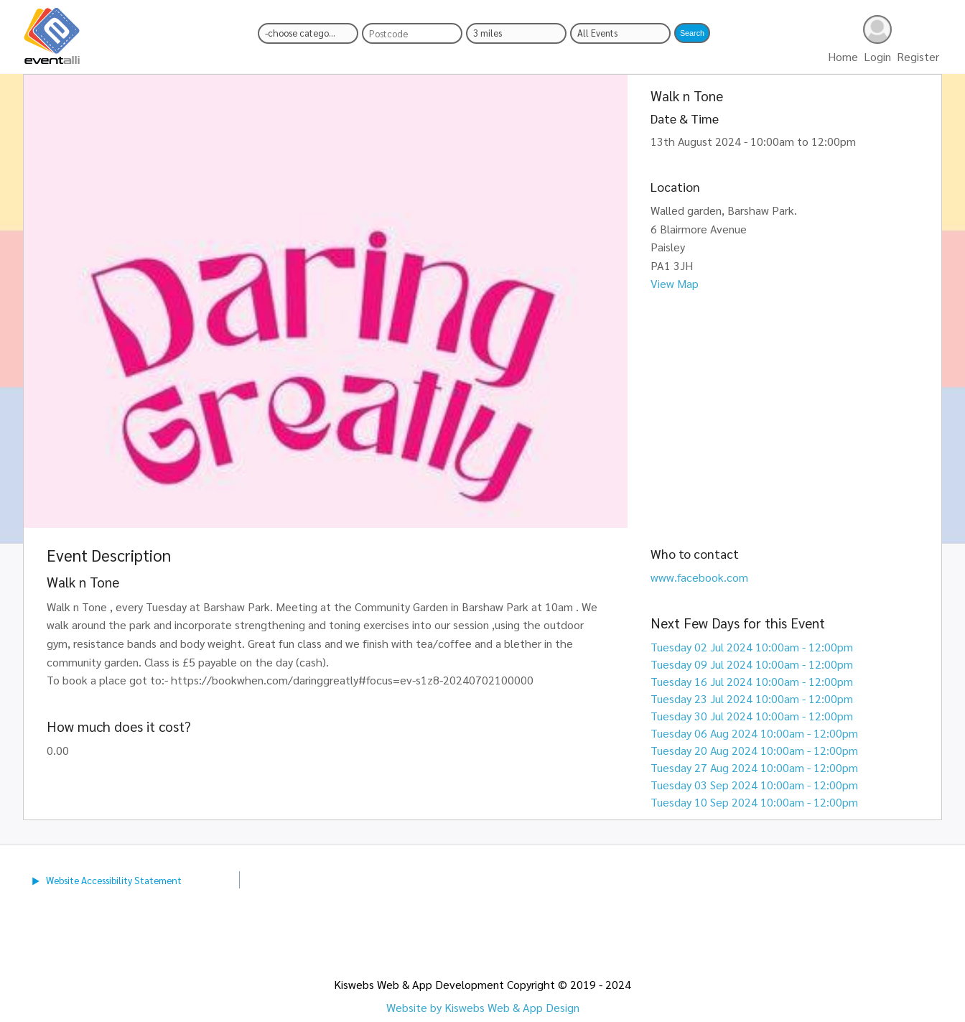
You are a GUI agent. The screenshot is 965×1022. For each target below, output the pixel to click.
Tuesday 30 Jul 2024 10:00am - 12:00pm (752, 715)
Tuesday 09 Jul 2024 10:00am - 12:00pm (752, 664)
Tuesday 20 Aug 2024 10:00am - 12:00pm (754, 750)
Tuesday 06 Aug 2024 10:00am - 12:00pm (754, 732)
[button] (692, 33)
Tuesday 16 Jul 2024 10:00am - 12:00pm (752, 681)
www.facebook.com (699, 577)
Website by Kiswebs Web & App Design (482, 1007)
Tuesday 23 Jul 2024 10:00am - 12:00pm (752, 698)
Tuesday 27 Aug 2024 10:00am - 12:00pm (754, 767)
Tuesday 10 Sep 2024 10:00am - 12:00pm (754, 801)
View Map (675, 283)
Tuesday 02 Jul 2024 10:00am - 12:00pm (752, 646)
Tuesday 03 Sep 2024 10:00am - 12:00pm (754, 784)
